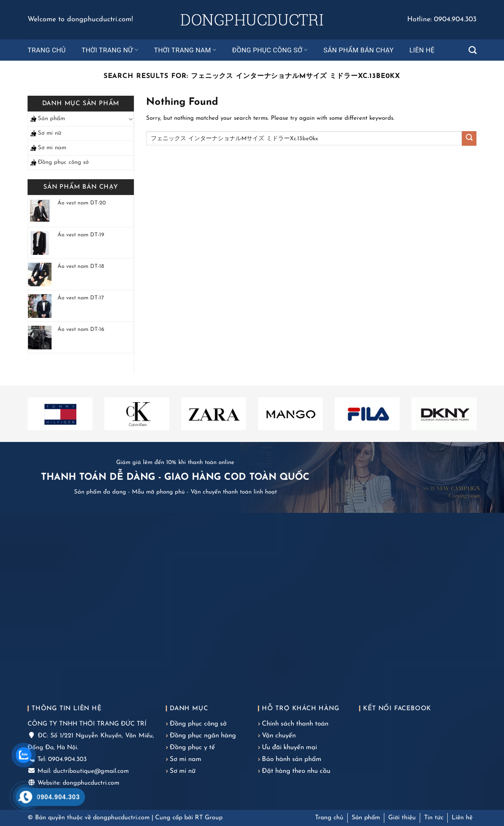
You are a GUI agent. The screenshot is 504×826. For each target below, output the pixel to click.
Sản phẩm (51, 119)
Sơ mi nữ (49, 133)
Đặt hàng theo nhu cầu (296, 771)
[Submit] (469, 138)
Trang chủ (47, 50)
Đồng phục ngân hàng (203, 735)
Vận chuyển (279, 735)
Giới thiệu (402, 818)
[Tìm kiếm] (472, 50)
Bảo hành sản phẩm (291, 759)
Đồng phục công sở (270, 50)
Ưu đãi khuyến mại (289, 747)
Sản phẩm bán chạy (358, 50)
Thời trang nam (185, 50)
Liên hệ (422, 50)
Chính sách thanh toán (295, 723)
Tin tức (433, 818)
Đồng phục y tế (192, 747)
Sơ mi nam (52, 148)
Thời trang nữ (110, 50)
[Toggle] (130, 119)
